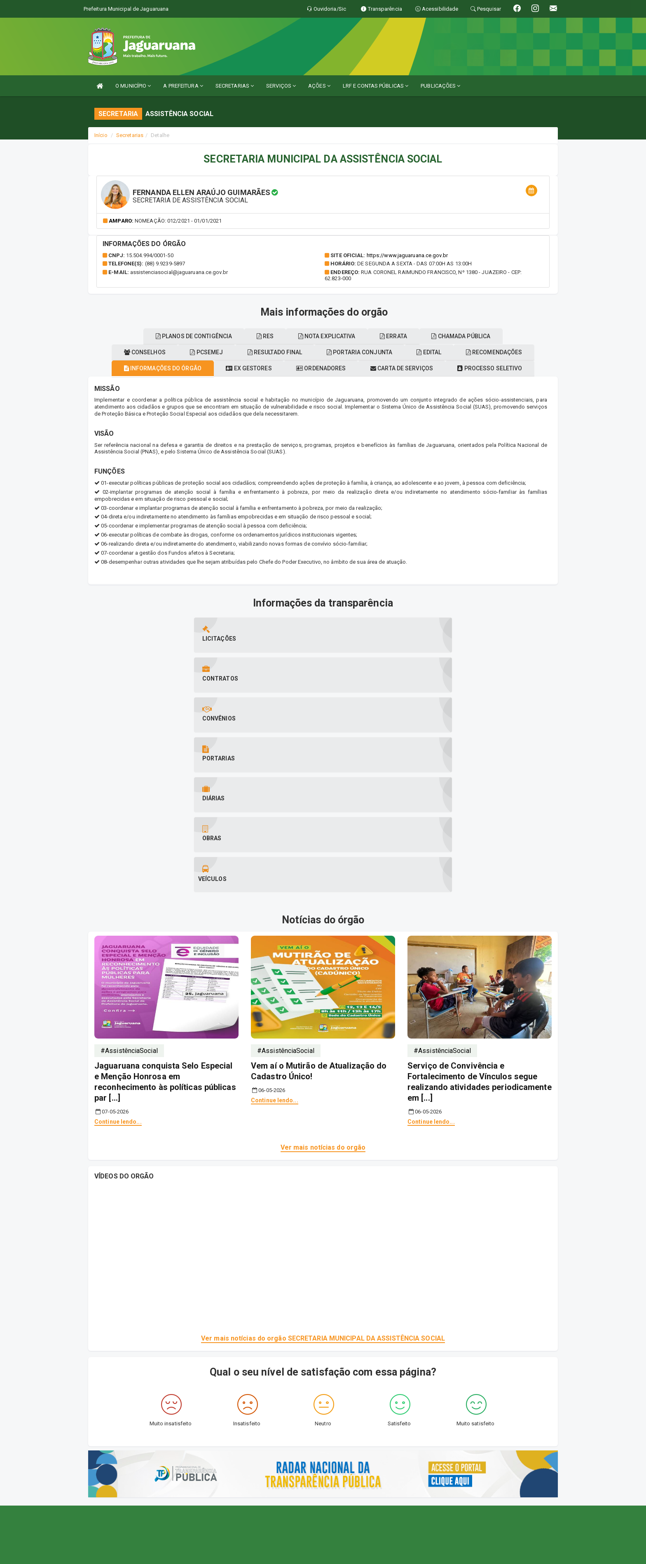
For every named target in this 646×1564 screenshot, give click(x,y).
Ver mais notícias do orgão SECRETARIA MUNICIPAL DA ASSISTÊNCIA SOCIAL (323, 1154)
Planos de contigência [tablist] (295, 352)
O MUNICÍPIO (133, 86)
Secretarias (129, 135)
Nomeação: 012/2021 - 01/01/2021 (178, 221)
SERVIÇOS (281, 86)
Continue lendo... (118, 937)
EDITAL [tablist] (119, 352)
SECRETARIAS (234, 86)
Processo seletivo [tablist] (156, 368)
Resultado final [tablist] (394, 368)
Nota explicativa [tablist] (448, 352)
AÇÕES (319, 86)
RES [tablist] (377, 352)
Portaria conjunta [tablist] (489, 368)
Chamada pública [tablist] (323, 336)
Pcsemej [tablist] (316, 368)
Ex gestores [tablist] (288, 384)
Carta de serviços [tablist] (461, 384)
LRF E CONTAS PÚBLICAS (375, 86)
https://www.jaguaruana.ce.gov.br (407, 255)
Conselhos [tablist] (244, 368)
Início (101, 135)
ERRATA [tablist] (525, 352)
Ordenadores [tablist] (371, 384)
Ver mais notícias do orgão (323, 963)
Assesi (294, 1553)
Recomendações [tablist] (194, 352)
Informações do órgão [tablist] (192, 384)
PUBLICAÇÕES (440, 86)
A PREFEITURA (183, 86)
